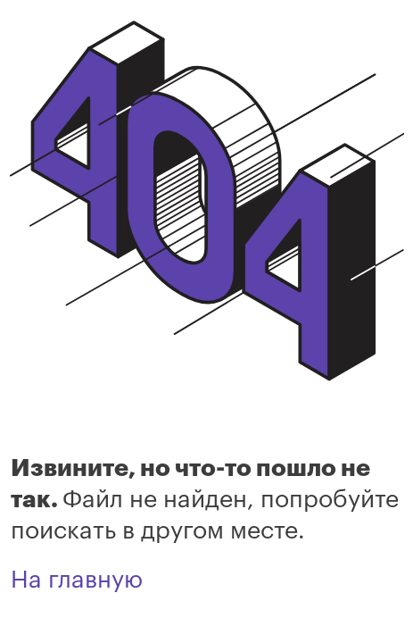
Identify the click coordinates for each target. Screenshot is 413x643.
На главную (77, 580)
